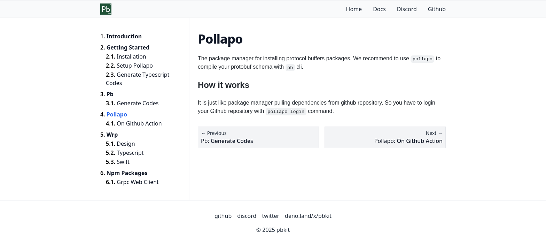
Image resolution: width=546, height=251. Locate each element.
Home (354, 9)
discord (246, 216)
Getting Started (128, 47)
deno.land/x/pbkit (308, 216)
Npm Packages (127, 173)
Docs (379, 9)
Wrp (112, 134)
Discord (407, 9)
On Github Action (139, 123)
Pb (110, 94)
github (223, 216)
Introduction (124, 36)
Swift (123, 162)
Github (437, 9)
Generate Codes (137, 103)
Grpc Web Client (138, 182)
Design (126, 143)
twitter (270, 216)
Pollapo (117, 114)
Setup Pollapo (135, 65)
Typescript (130, 153)
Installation (131, 56)
